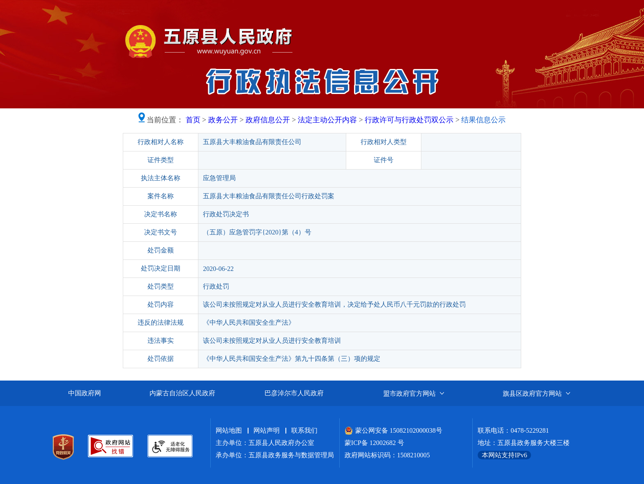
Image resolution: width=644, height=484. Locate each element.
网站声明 (266, 430)
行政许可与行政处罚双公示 (409, 120)
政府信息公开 (268, 120)
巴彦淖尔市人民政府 (294, 393)
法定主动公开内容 (327, 120)
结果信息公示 (483, 120)
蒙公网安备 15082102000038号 (393, 430)
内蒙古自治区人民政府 (182, 393)
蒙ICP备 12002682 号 (374, 442)
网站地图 (229, 430)
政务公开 (223, 120)
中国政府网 (84, 393)
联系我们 (304, 430)
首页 (193, 120)
